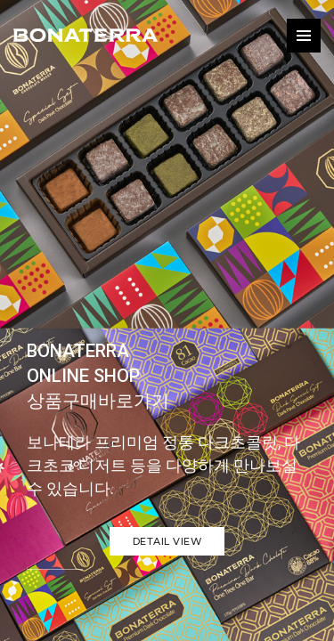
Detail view (167, 541)
